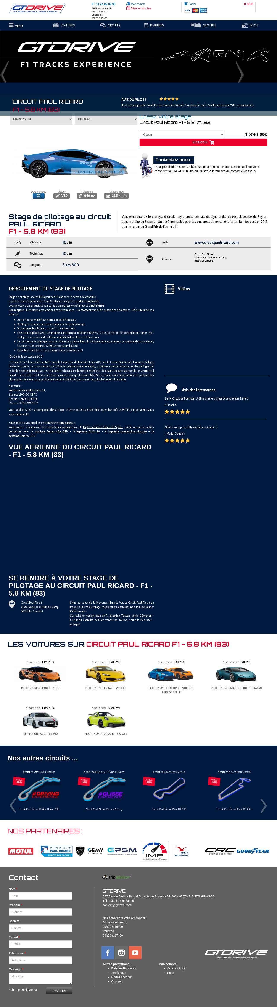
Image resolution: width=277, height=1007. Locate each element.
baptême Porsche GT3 (22, 436)
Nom (12, 889)
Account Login (177, 968)
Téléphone (16, 953)
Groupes (117, 981)
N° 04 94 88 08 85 (104, 4)
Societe (14, 921)
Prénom (14, 905)
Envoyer (59, 990)
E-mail (13, 937)
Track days (118, 972)
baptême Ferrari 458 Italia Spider (103, 427)
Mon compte (135, 4)
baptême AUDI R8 (88, 431)
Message (15, 969)
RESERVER (203, 142)
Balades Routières (123, 968)
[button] (21, 55)
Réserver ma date (138, 8)
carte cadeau (66, 423)
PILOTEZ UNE (40, 688)
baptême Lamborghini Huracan (127, 431)
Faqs (170, 972)
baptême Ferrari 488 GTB (51, 431)
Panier (192, 4)
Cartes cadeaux (121, 977)
